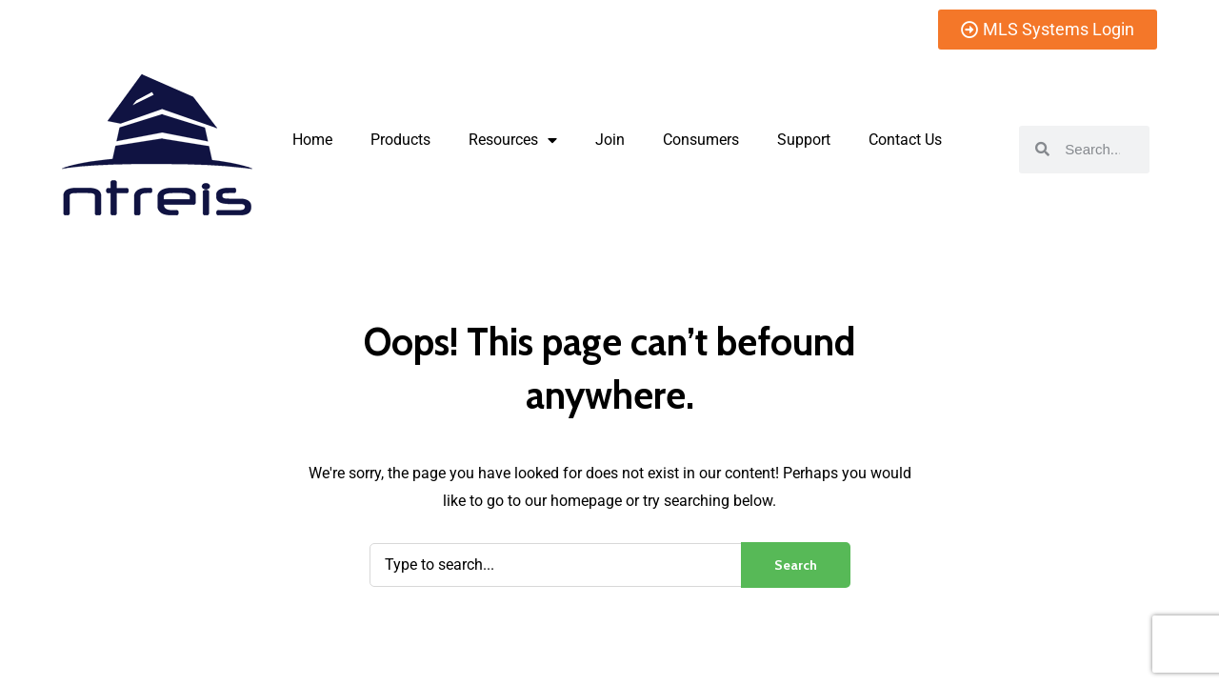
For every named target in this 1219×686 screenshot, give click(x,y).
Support (803, 140)
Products (400, 140)
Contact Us (905, 140)
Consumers (701, 140)
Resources (513, 140)
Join (610, 140)
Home (312, 140)
